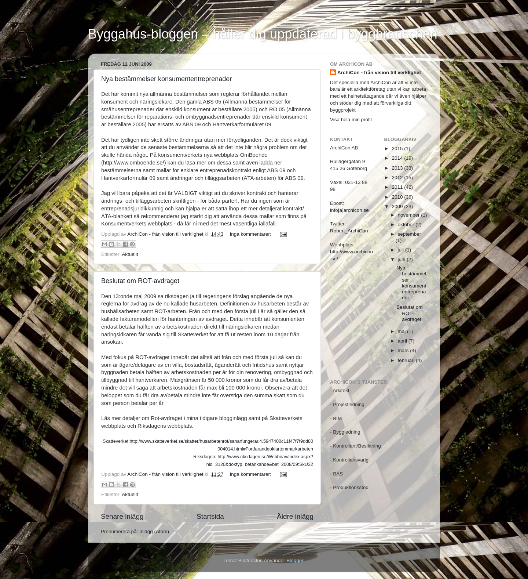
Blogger (294, 560)
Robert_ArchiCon (349, 231)
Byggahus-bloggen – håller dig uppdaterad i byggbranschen (262, 33)
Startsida (210, 516)
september (409, 234)
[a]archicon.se (353, 210)
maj (402, 331)
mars (404, 350)
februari (407, 360)
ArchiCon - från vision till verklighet (379, 72)
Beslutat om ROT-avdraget (140, 281)
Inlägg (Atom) (154, 531)
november (409, 215)
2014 (398, 158)
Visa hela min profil (351, 119)
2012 (398, 177)
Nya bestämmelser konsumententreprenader (166, 79)
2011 (398, 187)
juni (402, 259)
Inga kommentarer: (251, 234)
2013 (398, 168)
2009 (398, 206)
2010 (398, 197)
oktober (407, 224)
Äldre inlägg (295, 516)
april (403, 341)
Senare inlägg (122, 516)
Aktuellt (130, 254)
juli (401, 250)
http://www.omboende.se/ (133, 163)
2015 (398, 148)
